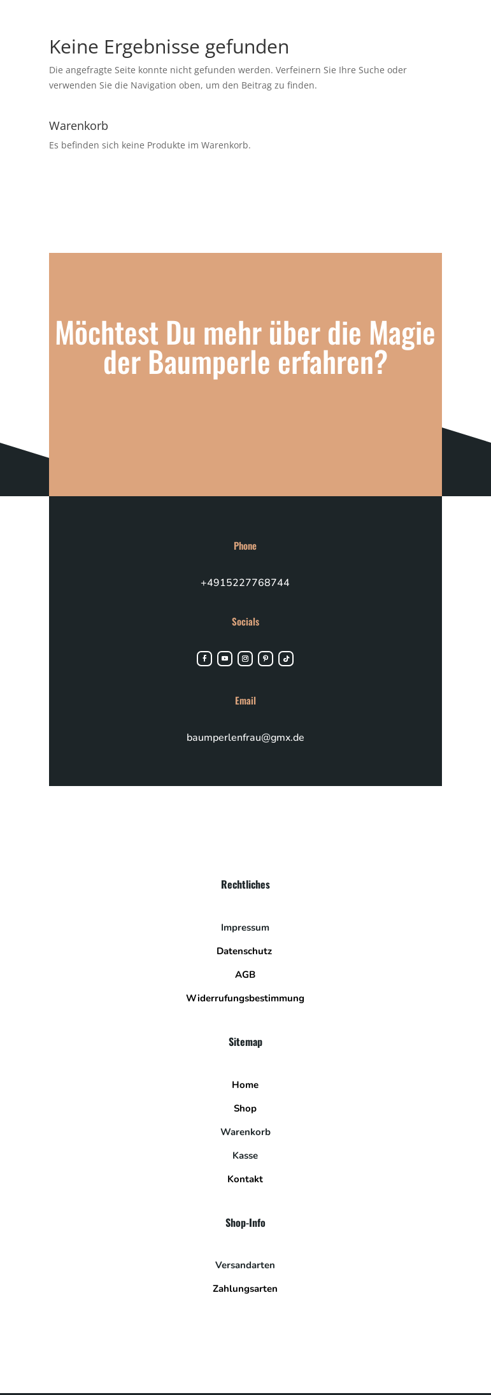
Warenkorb (245, 1135)
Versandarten (245, 1269)
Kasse (245, 1158)
